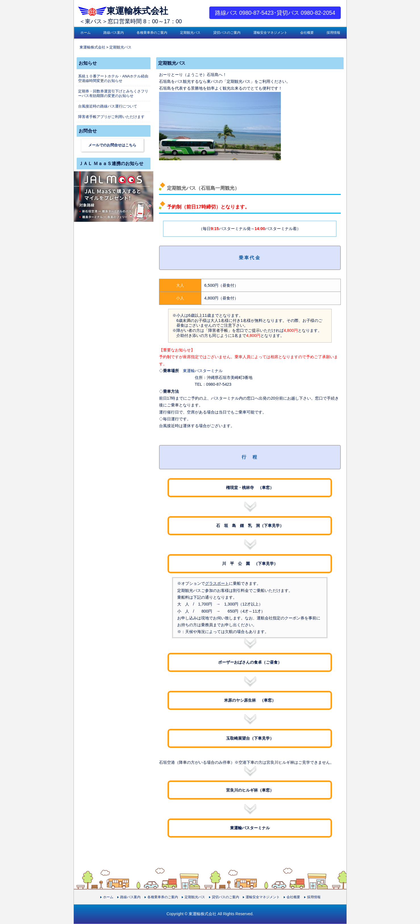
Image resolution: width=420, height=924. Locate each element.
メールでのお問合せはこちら (112, 145)
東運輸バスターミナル (203, 370)
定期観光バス (190, 33)
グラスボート (217, 583)
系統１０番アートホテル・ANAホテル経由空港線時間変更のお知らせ (113, 78)
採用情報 (333, 33)
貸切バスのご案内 (227, 33)
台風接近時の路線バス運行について (107, 106)
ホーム (85, 33)
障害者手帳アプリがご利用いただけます (111, 117)
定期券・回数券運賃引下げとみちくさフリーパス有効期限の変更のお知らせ (113, 93)
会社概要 (307, 33)
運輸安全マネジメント (270, 33)
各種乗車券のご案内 (152, 33)
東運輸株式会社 (121, 11)
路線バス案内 (113, 33)
